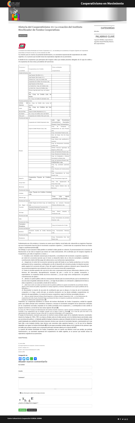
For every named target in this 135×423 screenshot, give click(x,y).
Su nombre (21, 364)
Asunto (20, 371)
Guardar (22, 410)
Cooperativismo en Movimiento (102, 3)
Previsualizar (32, 410)
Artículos (96, 31)
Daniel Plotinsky (104, 41)
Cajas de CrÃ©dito (99, 40)
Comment (21, 377)
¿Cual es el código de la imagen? (28, 403)
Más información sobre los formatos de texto (32, 393)
